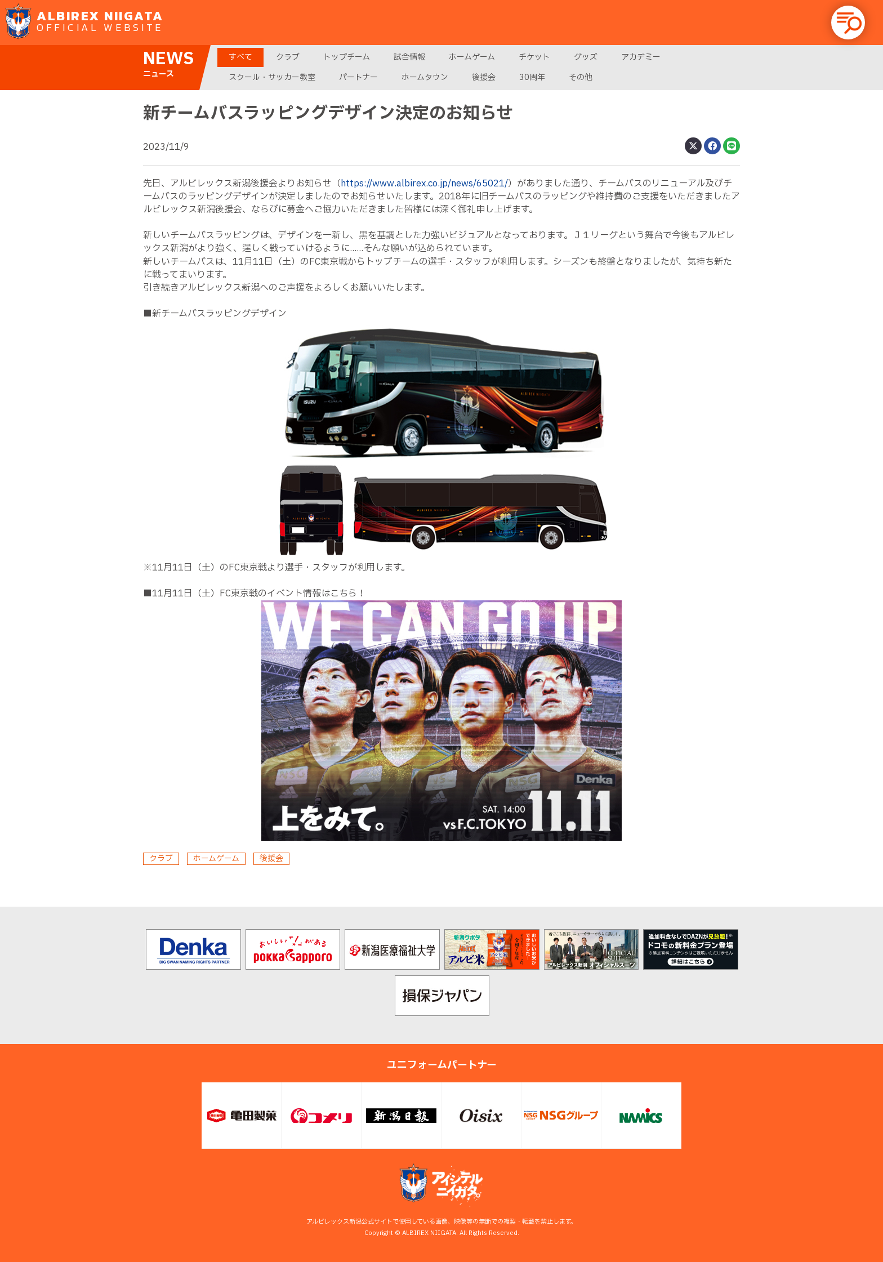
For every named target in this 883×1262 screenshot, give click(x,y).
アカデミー (641, 57)
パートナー (358, 77)
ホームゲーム (472, 57)
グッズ (585, 57)
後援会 (484, 77)
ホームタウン (425, 77)
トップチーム (346, 57)
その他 (580, 77)
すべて (240, 57)
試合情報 (409, 57)
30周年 (532, 77)
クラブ (288, 57)
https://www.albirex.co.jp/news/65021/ (424, 183)
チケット (534, 57)
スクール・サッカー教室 (272, 77)
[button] (848, 22)
